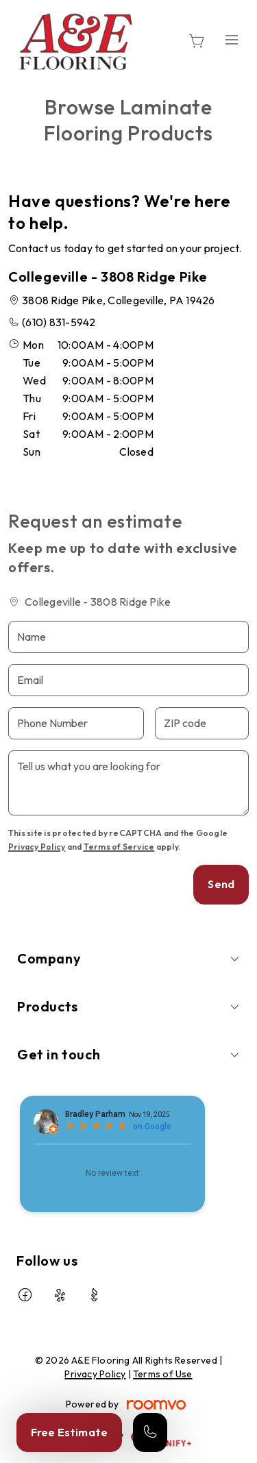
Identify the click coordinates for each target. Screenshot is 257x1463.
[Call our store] (150, 1432)
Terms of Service (119, 846)
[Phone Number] (76, 723)
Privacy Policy (36, 846)
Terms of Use (163, 1374)
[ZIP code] (202, 723)
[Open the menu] (231, 39)
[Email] (128, 680)
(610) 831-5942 (58, 322)
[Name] (128, 637)
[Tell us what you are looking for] (128, 782)
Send (221, 884)
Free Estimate (69, 1432)
